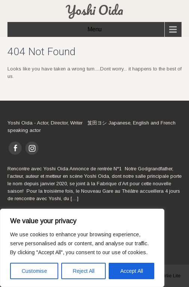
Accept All (131, 271)
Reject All (83, 271)
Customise (34, 271)
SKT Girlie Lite (164, 275)
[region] (82, 248)
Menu (94, 29)
